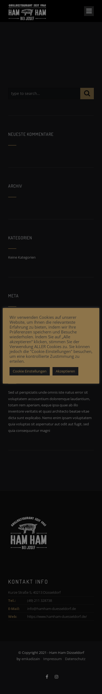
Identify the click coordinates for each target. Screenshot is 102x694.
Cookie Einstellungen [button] (30, 371)
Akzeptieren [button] (65, 371)
